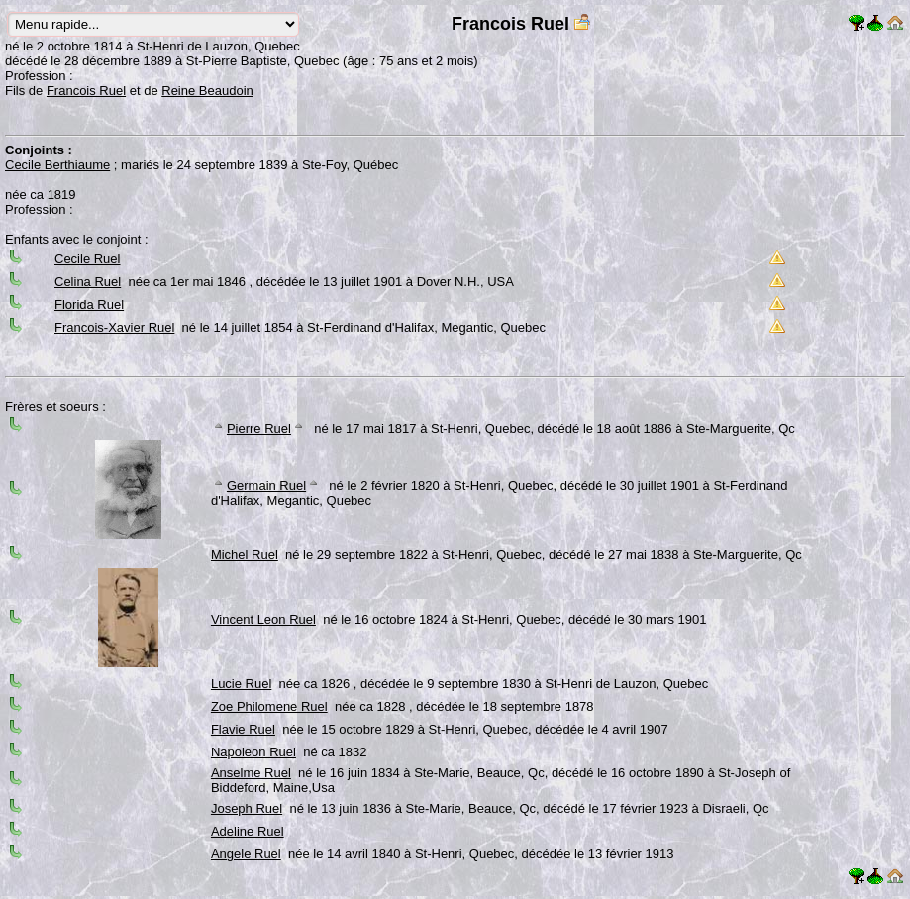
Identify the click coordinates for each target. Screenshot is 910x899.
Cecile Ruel (87, 258)
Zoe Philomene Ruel (269, 706)
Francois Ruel (86, 90)
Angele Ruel (246, 854)
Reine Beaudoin (207, 90)
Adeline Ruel (247, 831)
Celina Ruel (87, 281)
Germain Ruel (266, 485)
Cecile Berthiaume (57, 164)
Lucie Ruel (241, 683)
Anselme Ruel (251, 772)
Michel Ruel (244, 555)
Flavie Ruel (243, 729)
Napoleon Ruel (253, 752)
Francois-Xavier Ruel (114, 327)
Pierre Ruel (259, 428)
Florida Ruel (89, 304)
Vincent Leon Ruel (263, 619)
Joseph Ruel (246, 808)
